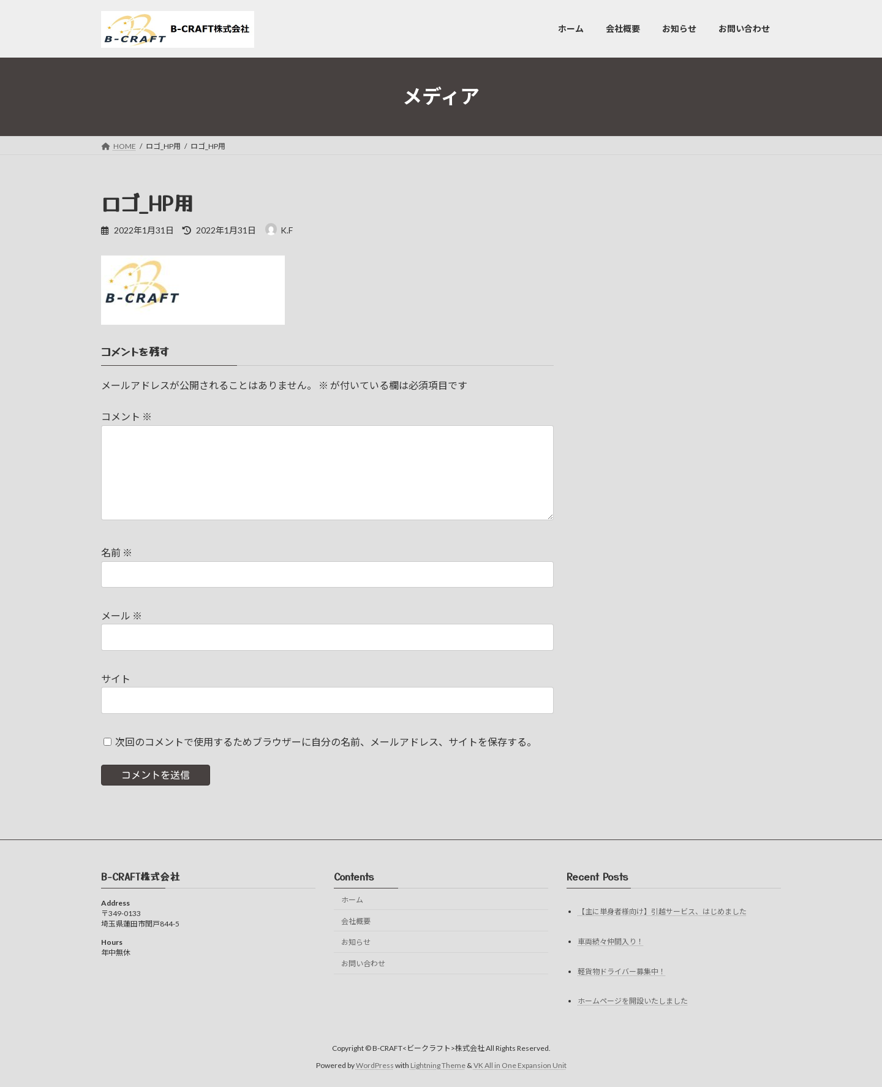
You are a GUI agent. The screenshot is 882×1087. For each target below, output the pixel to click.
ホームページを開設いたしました (633, 1001)
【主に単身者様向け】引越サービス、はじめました (662, 911)
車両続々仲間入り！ (611, 941)
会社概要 (356, 921)
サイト (115, 678)
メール (121, 615)
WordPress (375, 1065)
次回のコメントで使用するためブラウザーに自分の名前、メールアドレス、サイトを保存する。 (326, 742)
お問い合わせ (363, 963)
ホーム (352, 899)
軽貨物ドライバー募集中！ (622, 971)
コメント (126, 417)
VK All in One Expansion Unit (520, 1065)
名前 (116, 553)
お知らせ (356, 942)
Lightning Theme (438, 1065)
